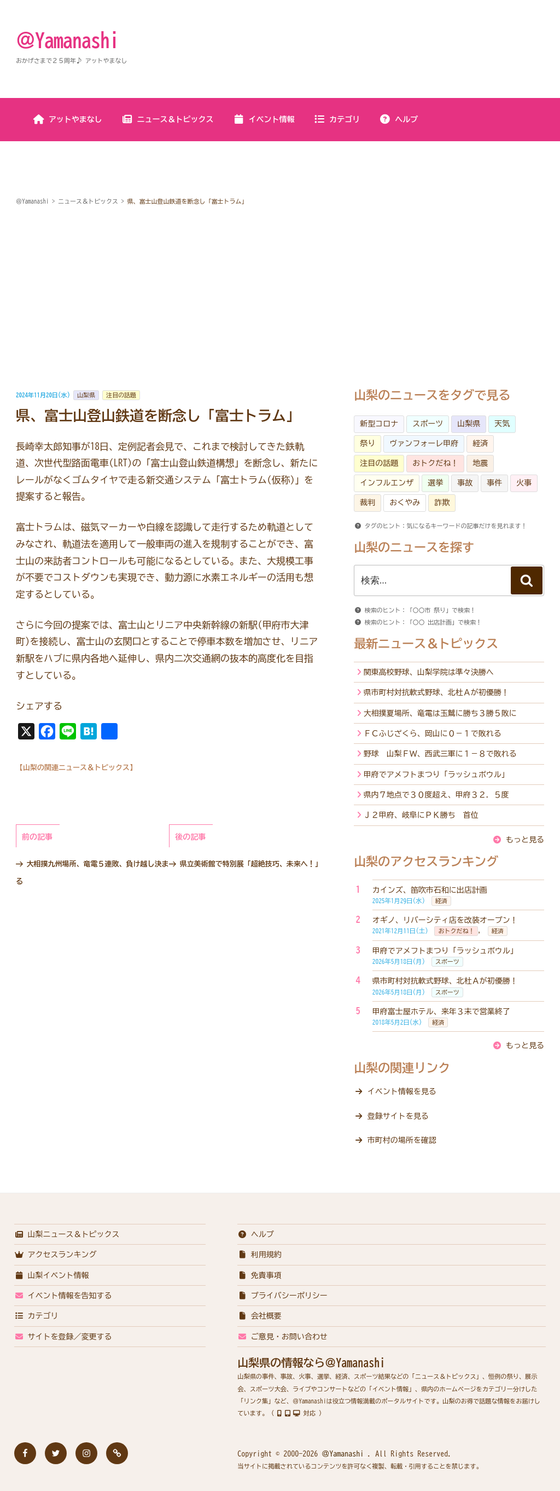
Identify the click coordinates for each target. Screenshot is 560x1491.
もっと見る (525, 839)
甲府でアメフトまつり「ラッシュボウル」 (436, 774)
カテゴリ (336, 119)
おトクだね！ (435, 463)
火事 (524, 483)
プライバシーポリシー (282, 1295)
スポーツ (427, 423)
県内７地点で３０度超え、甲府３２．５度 (436, 795)
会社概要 (259, 1316)
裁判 (367, 502)
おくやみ (404, 502)
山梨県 (86, 395)
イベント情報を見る (402, 1091)
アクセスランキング (55, 1254)
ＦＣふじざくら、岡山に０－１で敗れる (432, 733)
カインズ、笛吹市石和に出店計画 (429, 890)
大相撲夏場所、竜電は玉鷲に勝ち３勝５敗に (440, 713)
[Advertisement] (280, 298)
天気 (502, 423)
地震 (480, 463)
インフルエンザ (386, 483)
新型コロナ (379, 423)
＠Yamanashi (67, 40)
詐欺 (442, 502)
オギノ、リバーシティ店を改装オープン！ (445, 920)
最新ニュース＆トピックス (426, 644)
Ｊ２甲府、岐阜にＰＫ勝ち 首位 (421, 815)
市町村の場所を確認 (402, 1140)
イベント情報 (264, 119)
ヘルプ (398, 119)
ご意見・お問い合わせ (282, 1336)
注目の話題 (121, 395)
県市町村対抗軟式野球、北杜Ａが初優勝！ (436, 692)
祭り (367, 443)
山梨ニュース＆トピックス (67, 1234)
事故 (464, 483)
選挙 (435, 483)
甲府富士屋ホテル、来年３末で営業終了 (441, 1011)
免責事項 (259, 1275)
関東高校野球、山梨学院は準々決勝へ (429, 672)
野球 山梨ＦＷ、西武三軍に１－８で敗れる (440, 754)
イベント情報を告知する (63, 1295)
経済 (480, 443)
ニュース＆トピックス (167, 119)
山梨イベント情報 (51, 1275)
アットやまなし (67, 119)
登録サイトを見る (398, 1116)
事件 (494, 483)
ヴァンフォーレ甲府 (423, 443)
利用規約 (259, 1254)
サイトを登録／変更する (63, 1336)
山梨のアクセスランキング (426, 862)
